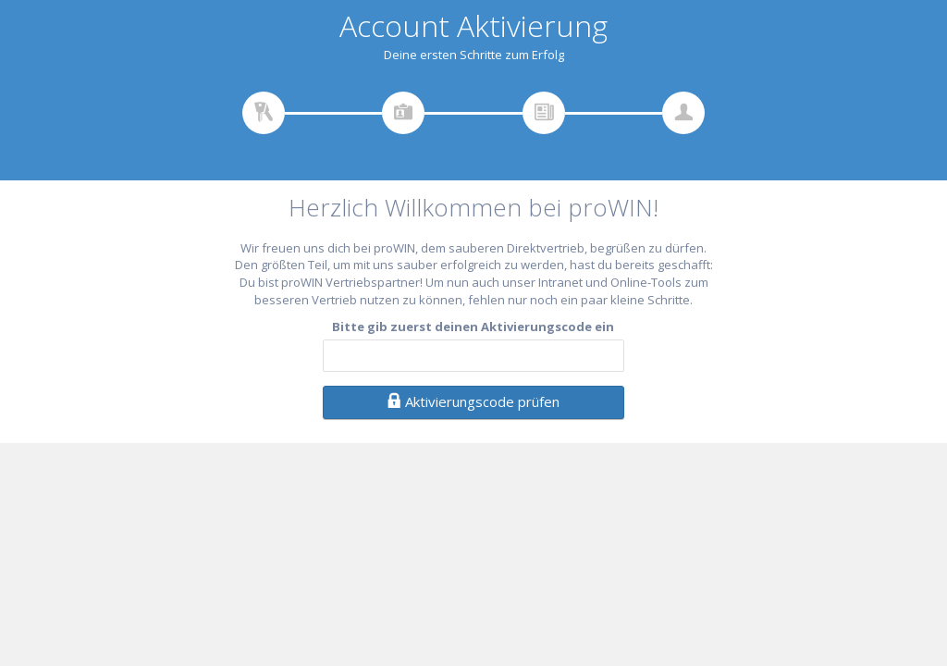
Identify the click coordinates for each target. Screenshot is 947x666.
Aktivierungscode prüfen (473, 401)
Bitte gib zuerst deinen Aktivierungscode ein (473, 326)
